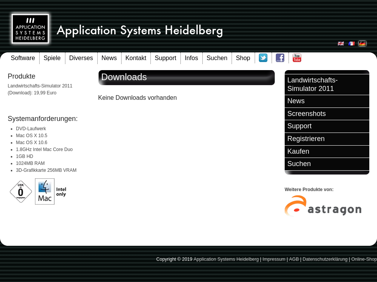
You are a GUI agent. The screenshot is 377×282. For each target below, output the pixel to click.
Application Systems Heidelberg (226, 259)
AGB (294, 259)
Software (23, 58)
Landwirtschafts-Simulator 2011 (312, 84)
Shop (243, 58)
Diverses (81, 58)
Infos (191, 58)
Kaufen (298, 151)
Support (165, 58)
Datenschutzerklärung (325, 259)
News (109, 58)
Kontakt (135, 58)
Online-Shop (364, 259)
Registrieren (306, 139)
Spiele (51, 58)
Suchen (217, 58)
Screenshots (306, 114)
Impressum (273, 259)
